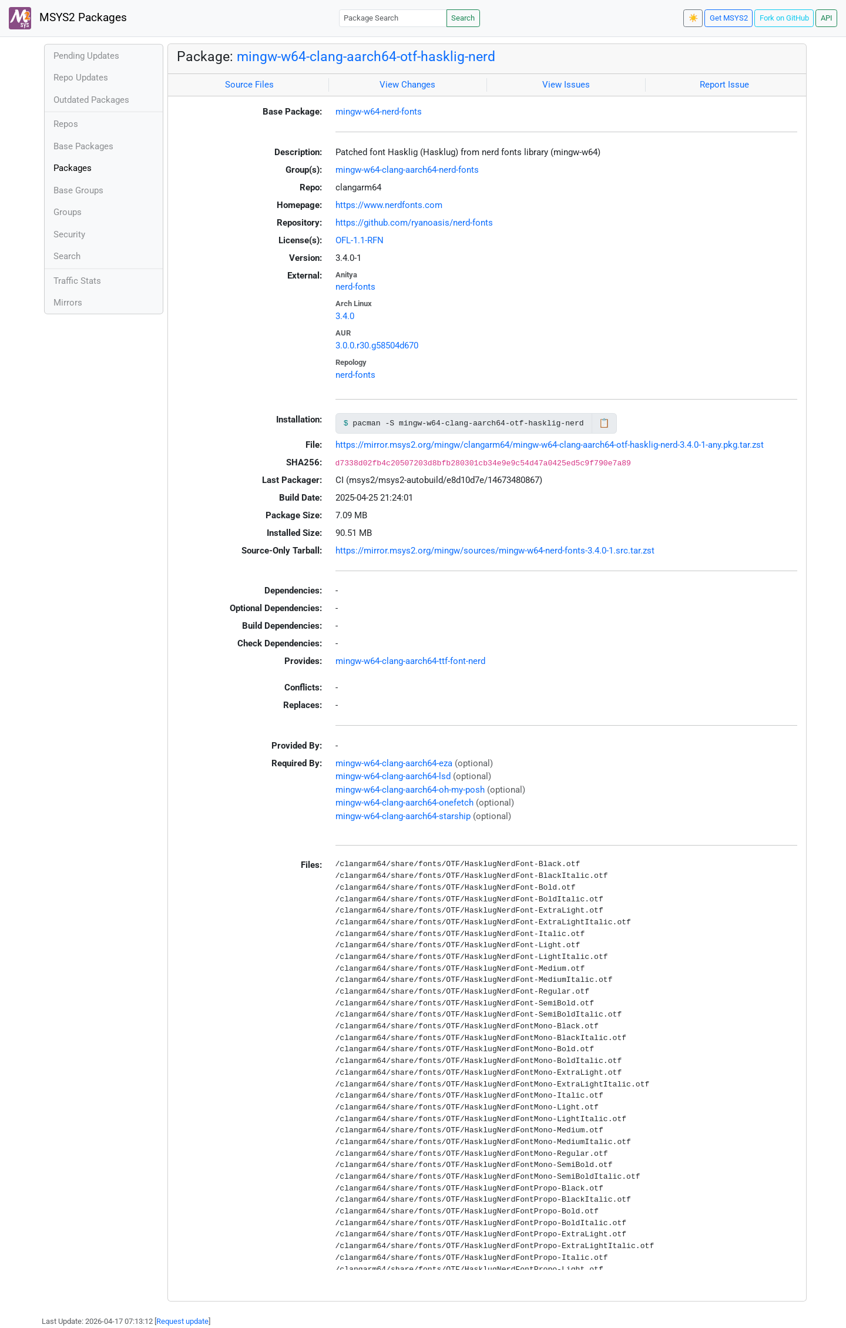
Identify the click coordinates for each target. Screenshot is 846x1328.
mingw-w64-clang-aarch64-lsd (393, 776)
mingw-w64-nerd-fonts (378, 111)
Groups (67, 212)
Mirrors (67, 302)
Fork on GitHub (784, 18)
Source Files (249, 84)
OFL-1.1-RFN (359, 240)
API (826, 18)
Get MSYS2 (729, 18)
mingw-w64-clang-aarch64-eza (393, 763)
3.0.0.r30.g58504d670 (376, 345)
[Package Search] (393, 17)
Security (69, 234)
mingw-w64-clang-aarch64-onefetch (404, 802)
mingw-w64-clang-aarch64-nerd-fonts (407, 170)
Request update (182, 1321)
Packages (72, 168)
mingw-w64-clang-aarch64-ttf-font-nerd (410, 661)
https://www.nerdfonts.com (388, 205)
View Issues (566, 84)
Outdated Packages (91, 100)
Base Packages (83, 146)
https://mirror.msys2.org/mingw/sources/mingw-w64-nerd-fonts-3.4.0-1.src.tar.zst (494, 550)
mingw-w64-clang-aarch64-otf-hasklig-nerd (366, 56)
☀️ (693, 18)
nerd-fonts (355, 286)
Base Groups (78, 190)
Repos (65, 124)
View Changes (407, 84)
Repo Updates (80, 77)
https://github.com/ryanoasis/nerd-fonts (414, 222)
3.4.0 (344, 316)
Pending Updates (86, 56)
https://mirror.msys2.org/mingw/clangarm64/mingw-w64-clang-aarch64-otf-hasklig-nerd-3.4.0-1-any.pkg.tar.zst (549, 445)
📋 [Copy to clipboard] (604, 423)
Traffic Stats (77, 281)
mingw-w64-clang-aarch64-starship (403, 816)
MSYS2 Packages (68, 18)
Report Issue (724, 84)
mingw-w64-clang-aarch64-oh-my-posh (410, 789)
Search (463, 18)
